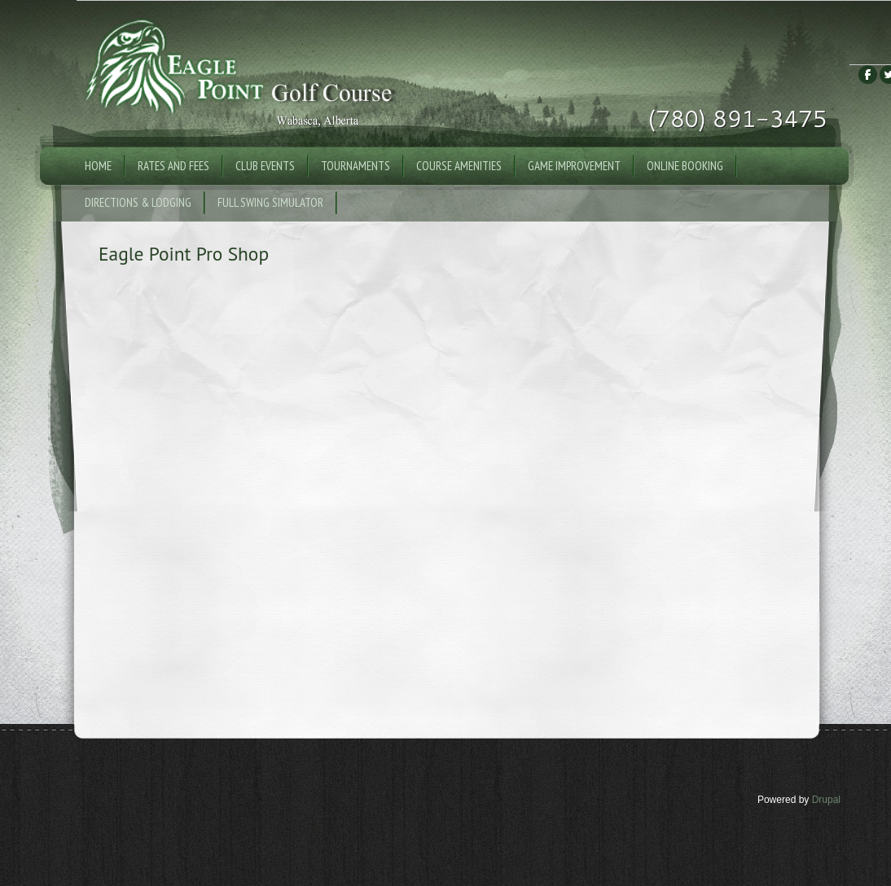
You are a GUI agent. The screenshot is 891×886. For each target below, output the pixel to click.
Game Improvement (574, 165)
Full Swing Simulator (270, 202)
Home (98, 165)
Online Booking (685, 165)
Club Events (265, 165)
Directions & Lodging (138, 202)
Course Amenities (459, 165)
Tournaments (355, 165)
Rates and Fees (173, 165)
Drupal (826, 799)
